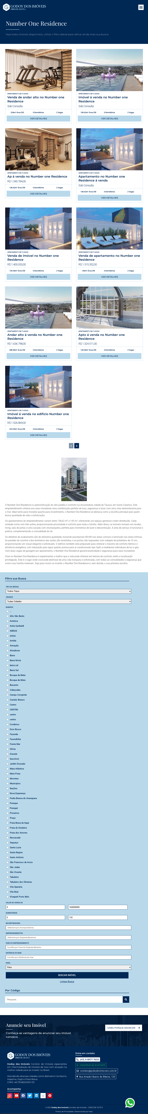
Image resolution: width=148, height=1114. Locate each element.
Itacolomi (14, 759)
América (14, 621)
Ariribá (13, 641)
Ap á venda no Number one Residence (37, 176)
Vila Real (14, 892)
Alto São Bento (17, 616)
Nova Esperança (17, 793)
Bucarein (14, 685)
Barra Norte (15, 660)
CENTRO (14, 710)
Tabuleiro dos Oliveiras (21, 882)
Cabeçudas (15, 690)
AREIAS (13, 631)
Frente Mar (15, 744)
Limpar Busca (67, 981)
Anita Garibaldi (17, 626)
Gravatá (13, 754)
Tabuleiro (14, 877)
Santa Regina (16, 852)
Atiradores (15, 651)
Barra (12, 655)
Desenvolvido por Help (83, 1112)
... (11, 611)
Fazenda (14, 734)
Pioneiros (14, 813)
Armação (14, 646)
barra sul (14, 665)
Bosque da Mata (17, 675)
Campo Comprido (18, 695)
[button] (141, 7)
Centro (13, 705)
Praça (12, 818)
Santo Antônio (17, 857)
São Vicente (16, 872)
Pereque (14, 803)
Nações (13, 788)
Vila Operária (16, 887)
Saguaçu (14, 843)
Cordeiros (14, 724)
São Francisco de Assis (21, 862)
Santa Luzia (15, 848)
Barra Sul (14, 670)
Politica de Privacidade (64, 1112)
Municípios (15, 783)
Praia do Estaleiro (18, 828)
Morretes (14, 779)
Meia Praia (15, 774)
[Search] (126, 999)
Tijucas (25, 94)
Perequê (14, 808)
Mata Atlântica (17, 769)
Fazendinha (15, 739)
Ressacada (15, 838)
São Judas (15, 867)
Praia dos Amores (18, 833)
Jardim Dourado (17, 764)
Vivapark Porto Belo (19, 897)
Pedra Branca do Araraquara (23, 798)
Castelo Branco (17, 700)
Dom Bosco (15, 729)
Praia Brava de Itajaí (19, 823)
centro (13, 715)
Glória (13, 749)
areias (13, 636)
